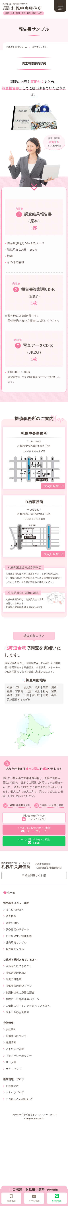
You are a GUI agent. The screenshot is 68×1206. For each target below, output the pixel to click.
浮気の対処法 (12, 986)
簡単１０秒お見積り (16, 1019)
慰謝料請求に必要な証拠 (18, 999)
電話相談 (11, 1198)
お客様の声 (11, 1092)
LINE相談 (56, 1197)
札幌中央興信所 (22, 8)
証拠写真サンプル (14, 949)
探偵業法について (14, 1042)
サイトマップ (12, 1075)
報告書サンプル (13, 955)
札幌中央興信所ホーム (17, 47)
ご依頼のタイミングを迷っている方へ (26, 1012)
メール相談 (34, 1198)
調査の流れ (11, 929)
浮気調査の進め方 (14, 979)
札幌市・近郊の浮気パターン (21, 1006)
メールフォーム (34, 836)
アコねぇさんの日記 (17, 1105)
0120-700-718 (34, 824)
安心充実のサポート (16, 936)
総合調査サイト (34, 882)
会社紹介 (9, 1036)
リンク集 (9, 1069)
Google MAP (53, 493)
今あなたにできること (17, 973)
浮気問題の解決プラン (17, 992)
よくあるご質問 (13, 1056)
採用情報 (9, 1049)
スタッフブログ (13, 1099)
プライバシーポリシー (17, 1062)
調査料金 (9, 923)
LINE (34, 848)
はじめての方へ (13, 916)
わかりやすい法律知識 (17, 942)
